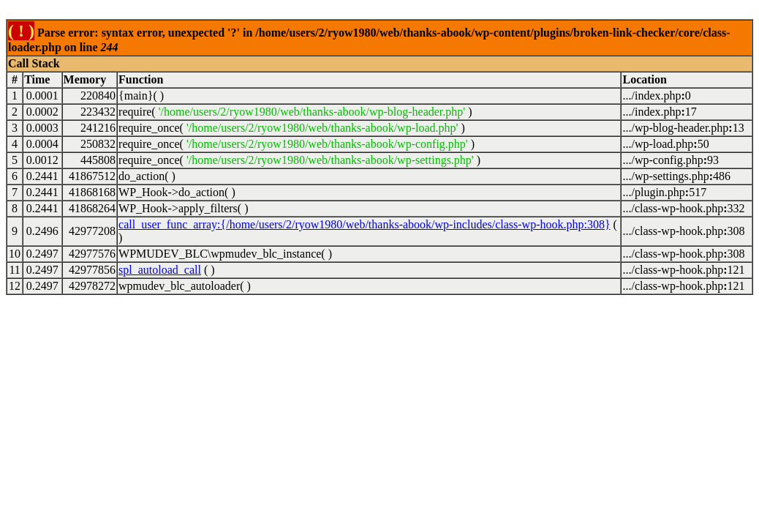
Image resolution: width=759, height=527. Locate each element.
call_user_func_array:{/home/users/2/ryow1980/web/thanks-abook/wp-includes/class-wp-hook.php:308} (364, 224)
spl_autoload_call (159, 270)
